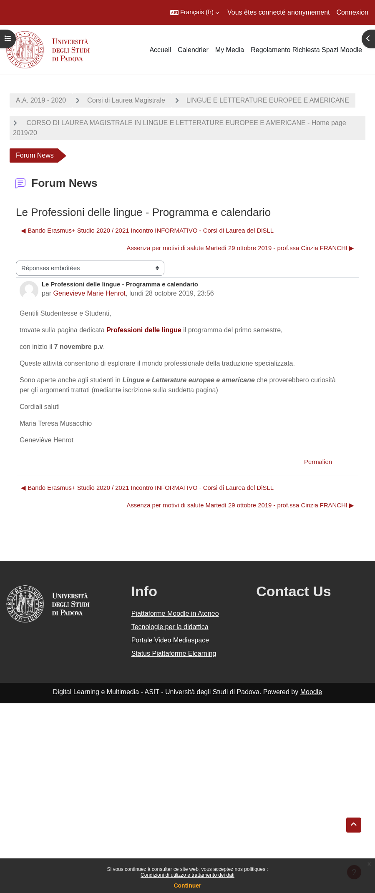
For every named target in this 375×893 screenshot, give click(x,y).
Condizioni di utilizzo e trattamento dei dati (187, 875)
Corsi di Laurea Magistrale (126, 100)
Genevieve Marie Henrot (89, 293)
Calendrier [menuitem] (193, 49)
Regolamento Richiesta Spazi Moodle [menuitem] (306, 49)
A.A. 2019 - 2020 (41, 100)
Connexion (353, 12)
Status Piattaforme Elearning (173, 653)
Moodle (311, 691)
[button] (194, 12)
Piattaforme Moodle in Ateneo (175, 613)
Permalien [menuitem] (318, 462)
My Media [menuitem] (229, 49)
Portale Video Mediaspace (170, 640)
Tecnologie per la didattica (170, 626)
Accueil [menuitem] (160, 49)
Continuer (187, 885)
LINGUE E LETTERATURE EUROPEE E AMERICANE (267, 100)
